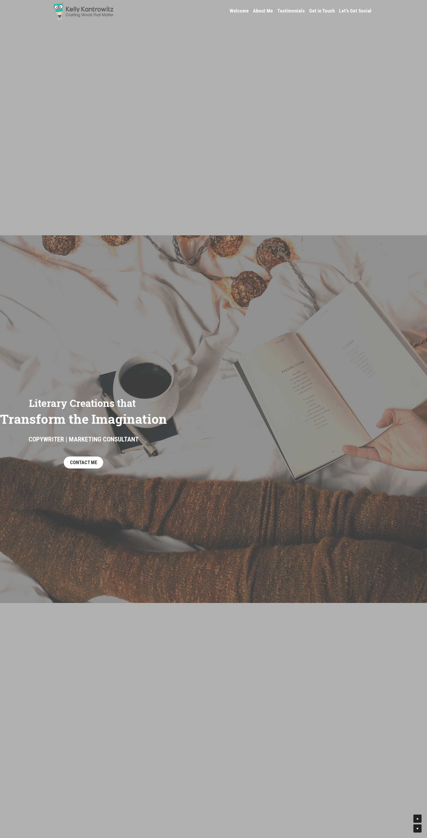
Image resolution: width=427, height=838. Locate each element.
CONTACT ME (83, 462)
